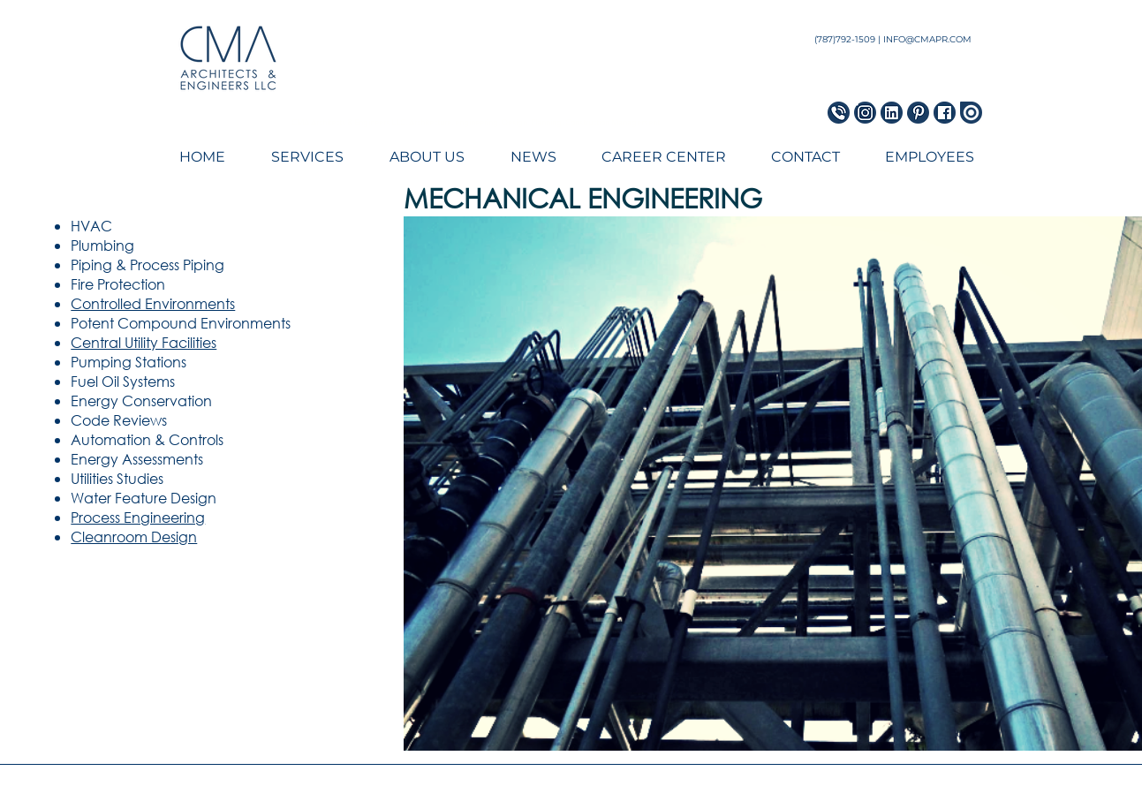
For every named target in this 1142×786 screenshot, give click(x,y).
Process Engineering (138, 517)
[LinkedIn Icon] (892, 113)
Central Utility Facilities (143, 342)
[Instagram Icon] (865, 113)
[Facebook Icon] (945, 113)
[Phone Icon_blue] (839, 113)
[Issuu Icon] (971, 113)
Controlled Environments (153, 303)
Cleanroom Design (134, 536)
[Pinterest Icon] (918, 113)
